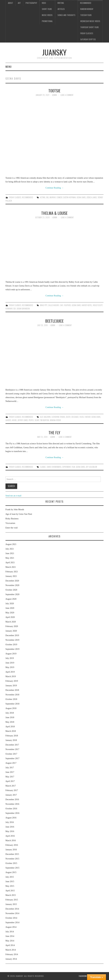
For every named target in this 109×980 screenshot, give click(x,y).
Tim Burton (44, 420)
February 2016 (11, 845)
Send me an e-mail (13, 496)
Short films (47, 9)
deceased (75, 416)
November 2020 (12, 585)
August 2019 (10, 654)
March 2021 (10, 567)
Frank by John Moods (14, 509)
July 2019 (9, 658)
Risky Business (12, 518)
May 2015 (9, 886)
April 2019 (10, 672)
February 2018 (11, 736)
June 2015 (9, 881)
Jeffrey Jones (23, 420)
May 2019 (9, 667)
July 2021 (9, 549)
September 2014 (12, 922)
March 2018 (10, 731)
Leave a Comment (66, 95)
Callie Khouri (53, 305)
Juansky (54, 52)
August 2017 (10, 763)
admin (54, 95)
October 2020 (11, 590)
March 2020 (10, 622)
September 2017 (12, 758)
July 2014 (9, 931)
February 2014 (11, 954)
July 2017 (9, 767)
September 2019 (12, 649)
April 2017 (10, 781)
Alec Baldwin (45, 416)
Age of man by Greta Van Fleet (18, 514)
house (14, 420)
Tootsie (54, 90)
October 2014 (11, 918)
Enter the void (11, 528)
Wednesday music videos (90, 21)
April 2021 (10, 562)
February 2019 (11, 681)
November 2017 (12, 749)
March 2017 (10, 786)
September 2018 (12, 704)
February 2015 (11, 900)
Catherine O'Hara (58, 416)
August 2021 (10, 544)
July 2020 (9, 603)
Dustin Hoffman (69, 197)
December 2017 (12, 745)
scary (37, 420)
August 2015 (10, 872)
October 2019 (11, 644)
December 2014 (12, 909)
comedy (59, 197)
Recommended (85, 3)
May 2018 (9, 722)
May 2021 (9, 558)
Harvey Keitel (87, 305)
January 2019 (11, 685)
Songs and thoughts (66, 15)
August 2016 (10, 818)
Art (19, 3)
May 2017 (9, 777)
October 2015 (11, 863)
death (68, 416)
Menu (8, 67)
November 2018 (12, 695)
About (10, 3)
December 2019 (12, 635)
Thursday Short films (89, 27)
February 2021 (11, 572)
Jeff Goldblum (91, 466)
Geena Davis (81, 197)
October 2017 (11, 754)
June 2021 (9, 553)
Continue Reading (54, 188)
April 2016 (10, 836)
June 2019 (9, 663)
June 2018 (9, 717)
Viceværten (10, 523)
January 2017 (11, 795)
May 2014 (9, 941)
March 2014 (10, 950)
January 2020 (11, 631)
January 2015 (11, 904)
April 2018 (10, 726)
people (31, 420)
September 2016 (12, 813)
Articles (61, 9)
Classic (43, 466)
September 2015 (12, 868)
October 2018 (11, 699)
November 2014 (12, 913)
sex (14, 308)
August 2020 (10, 599)
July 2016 (9, 822)
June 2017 (9, 772)
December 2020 (12, 581)
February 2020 (11, 626)
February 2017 (11, 790)
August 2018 (10, 708)
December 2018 (12, 690)
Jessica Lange (91, 197)
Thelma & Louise (54, 213)
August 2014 (10, 927)
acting (42, 197)
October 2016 (11, 808)
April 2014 (10, 945)
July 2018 (9, 713)
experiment (66, 466)
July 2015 (9, 877)
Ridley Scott (97, 305)
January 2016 (11, 849)
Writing (60, 3)
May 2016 (9, 831)
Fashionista (84, 976)
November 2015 (12, 859)
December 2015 (12, 854)
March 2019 (10, 676)
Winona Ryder (55, 420)
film (73, 466)
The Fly (54, 432)
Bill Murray (51, 197)
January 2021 (11, 576)
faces (81, 416)
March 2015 (10, 895)
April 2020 (10, 617)
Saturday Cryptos (88, 39)
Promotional (47, 21)
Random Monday (86, 9)
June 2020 (9, 608)
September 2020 (12, 594)
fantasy (87, 416)
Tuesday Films (86, 15)
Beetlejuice (54, 321)
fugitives (67, 305)
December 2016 (12, 799)
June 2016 (9, 827)
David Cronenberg (54, 466)
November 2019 (12, 640)
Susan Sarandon (23, 308)
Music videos (47, 15)
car (61, 305)
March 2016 (10, 840)
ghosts (8, 420)
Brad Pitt (43, 305)
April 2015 (10, 890)
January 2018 (11, 740)
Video (44, 3)
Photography (31, 3)
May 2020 (9, 613)
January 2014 (11, 959)
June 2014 (9, 936)
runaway (8, 308)
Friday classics (86, 33)
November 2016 (12, 804)
